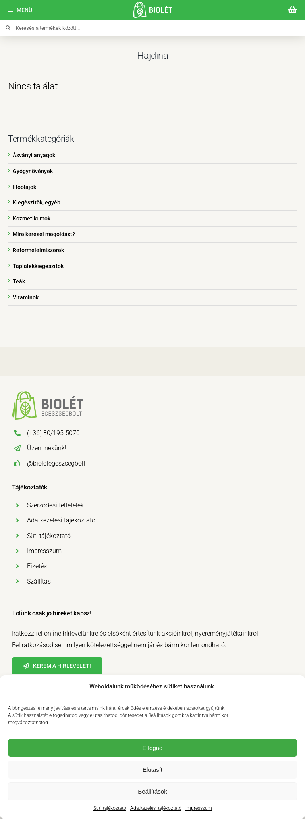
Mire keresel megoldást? (44, 234)
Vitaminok (26, 297)
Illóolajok (24, 187)
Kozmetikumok (31, 218)
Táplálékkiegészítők (38, 266)
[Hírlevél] (57, 665)
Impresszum (198, 808)
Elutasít (152, 769)
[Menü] (20, 10)
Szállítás (39, 581)
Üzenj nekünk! (46, 448)
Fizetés (37, 566)
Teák (19, 281)
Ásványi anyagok (34, 155)
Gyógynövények (33, 171)
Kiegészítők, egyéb (36, 202)
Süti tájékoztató (109, 808)
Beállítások (152, 791)
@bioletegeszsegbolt (56, 463)
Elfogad (153, 747)
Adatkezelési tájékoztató (155, 808)
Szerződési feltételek (55, 505)
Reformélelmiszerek (38, 250)
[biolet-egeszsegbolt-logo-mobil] (152, 5)
